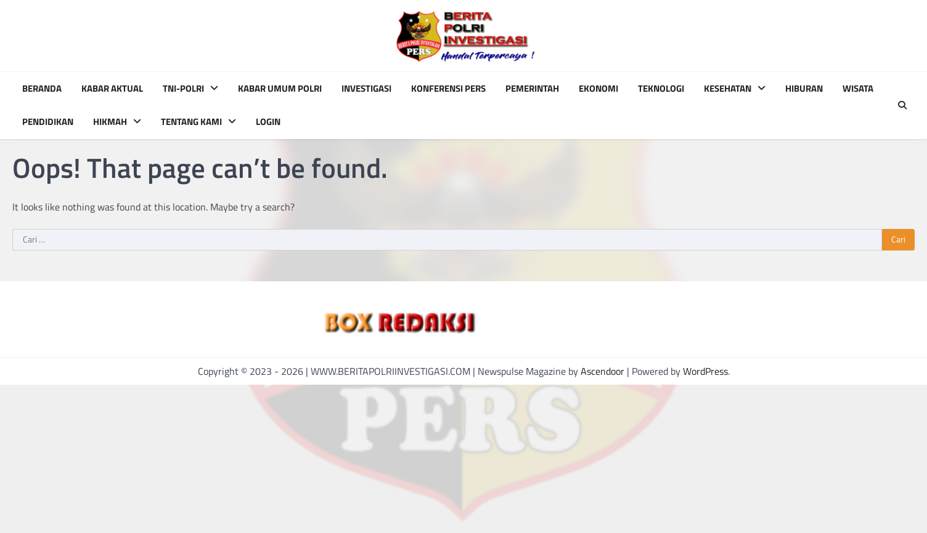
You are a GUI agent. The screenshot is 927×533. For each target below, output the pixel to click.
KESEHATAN (727, 88)
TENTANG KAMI (191, 122)
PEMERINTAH (532, 88)
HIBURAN (804, 88)
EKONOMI (598, 88)
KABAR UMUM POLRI (280, 88)
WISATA (858, 88)
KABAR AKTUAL (112, 88)
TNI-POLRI (183, 88)
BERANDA (42, 88)
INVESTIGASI (366, 88)
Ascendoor (602, 371)
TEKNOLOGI (661, 88)
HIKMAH (110, 122)
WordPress (705, 371)
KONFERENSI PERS (448, 88)
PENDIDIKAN (47, 122)
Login (268, 122)
